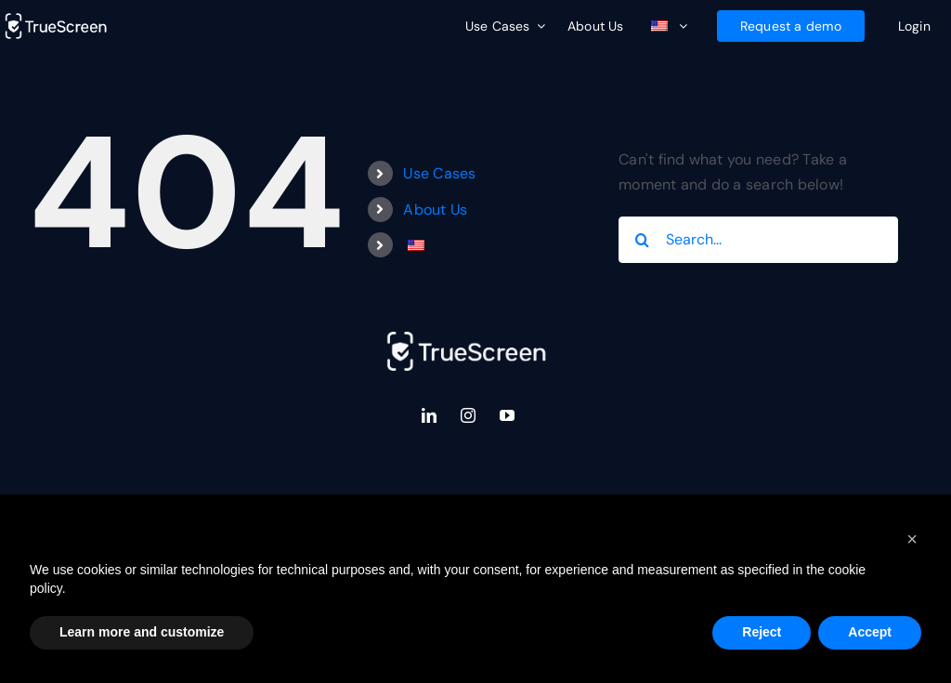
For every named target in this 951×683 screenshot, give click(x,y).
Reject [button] (761, 631)
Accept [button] (870, 631)
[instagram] (468, 415)
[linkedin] (429, 415)
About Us (435, 209)
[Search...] (758, 240)
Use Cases (439, 173)
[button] (912, 539)
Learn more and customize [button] (141, 631)
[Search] (642, 240)
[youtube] (507, 415)
